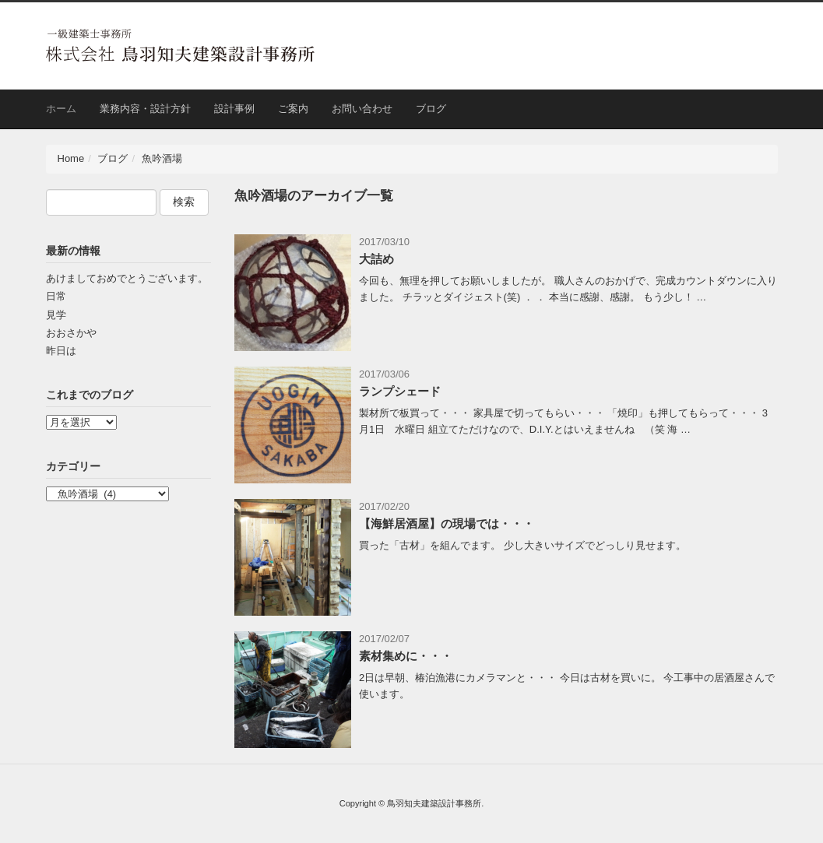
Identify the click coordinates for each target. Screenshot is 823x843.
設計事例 (234, 108)
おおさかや (71, 333)
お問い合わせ (362, 108)
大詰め (376, 258)
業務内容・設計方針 (145, 108)
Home (71, 158)
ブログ (431, 108)
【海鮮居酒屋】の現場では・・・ (446, 523)
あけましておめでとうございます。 (127, 278)
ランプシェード (400, 391)
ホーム (61, 108)
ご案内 (293, 108)
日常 (56, 296)
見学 (56, 315)
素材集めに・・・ (405, 655)
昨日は (61, 351)
